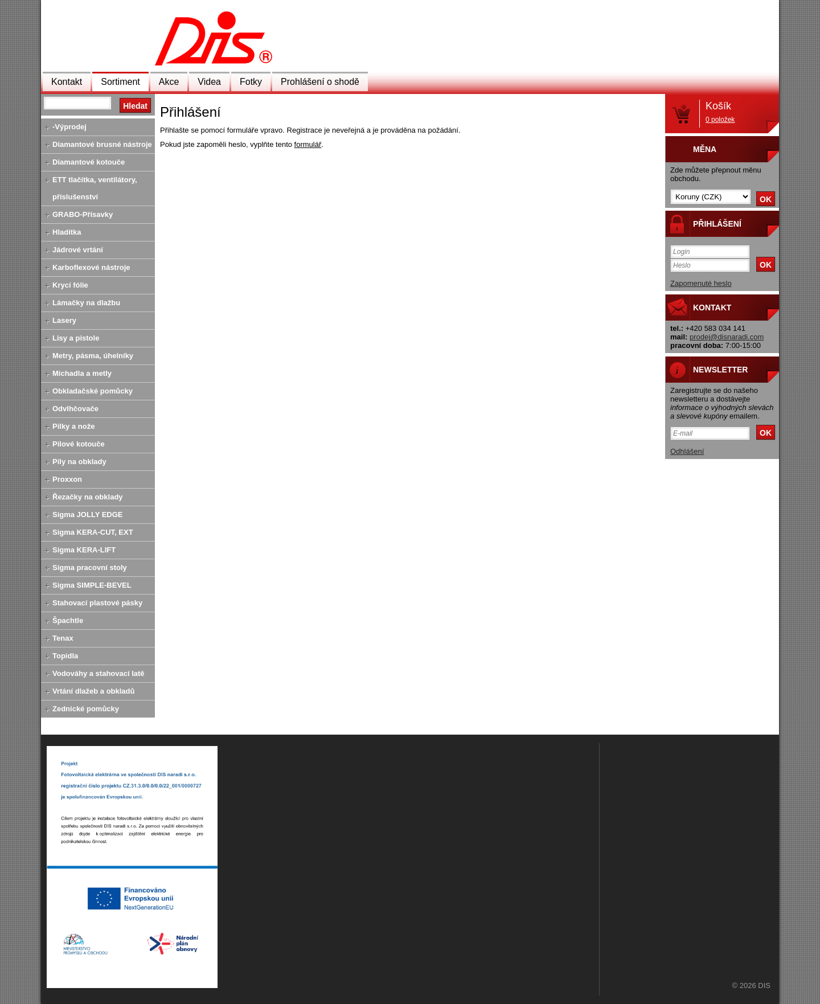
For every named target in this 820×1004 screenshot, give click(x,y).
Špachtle (67, 620)
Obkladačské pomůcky (92, 391)
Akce (169, 82)
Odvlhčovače (75, 408)
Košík (720, 112)
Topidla (65, 655)
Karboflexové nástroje (91, 267)
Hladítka (66, 232)
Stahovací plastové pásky (97, 603)
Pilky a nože (73, 426)
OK (766, 199)
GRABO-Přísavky (82, 214)
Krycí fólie (70, 285)
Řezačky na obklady (87, 497)
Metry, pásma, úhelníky (92, 355)
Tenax (62, 638)
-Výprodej (69, 126)
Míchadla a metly (82, 373)
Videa (209, 82)
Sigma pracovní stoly (89, 567)
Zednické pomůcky (85, 708)
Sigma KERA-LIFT (84, 550)
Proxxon (67, 479)
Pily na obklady (79, 461)
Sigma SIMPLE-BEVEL (92, 585)
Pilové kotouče (78, 444)
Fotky (251, 82)
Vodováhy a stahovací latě (98, 673)
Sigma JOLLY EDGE (87, 514)
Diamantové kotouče (88, 162)
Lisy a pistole (75, 338)
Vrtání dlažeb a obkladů (93, 691)
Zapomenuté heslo (701, 283)
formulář (308, 144)
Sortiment (120, 82)
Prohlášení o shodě (320, 82)
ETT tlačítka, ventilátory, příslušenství (94, 188)
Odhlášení (687, 451)
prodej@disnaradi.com (727, 337)
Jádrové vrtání (77, 249)
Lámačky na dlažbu (86, 302)
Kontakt (66, 82)
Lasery (64, 320)
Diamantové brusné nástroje (102, 144)
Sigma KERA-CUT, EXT (92, 532)
